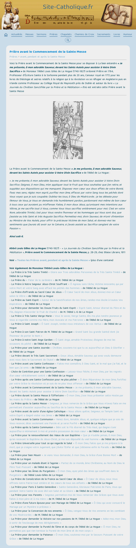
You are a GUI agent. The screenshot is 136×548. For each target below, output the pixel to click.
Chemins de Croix (84, 34)
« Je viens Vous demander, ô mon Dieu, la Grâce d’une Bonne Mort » (80, 455)
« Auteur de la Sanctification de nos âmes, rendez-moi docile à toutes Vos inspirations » (66, 302)
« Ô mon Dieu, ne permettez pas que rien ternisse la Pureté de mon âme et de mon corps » (64, 529)
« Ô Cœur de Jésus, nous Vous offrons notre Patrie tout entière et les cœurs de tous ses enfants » (63, 481)
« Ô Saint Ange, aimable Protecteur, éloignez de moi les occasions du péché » (62, 342)
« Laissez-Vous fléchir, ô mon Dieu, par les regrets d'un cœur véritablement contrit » (65, 374)
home (6, 35)
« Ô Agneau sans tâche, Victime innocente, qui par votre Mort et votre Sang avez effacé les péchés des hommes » (66, 286)
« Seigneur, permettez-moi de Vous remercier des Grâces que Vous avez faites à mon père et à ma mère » (66, 497)
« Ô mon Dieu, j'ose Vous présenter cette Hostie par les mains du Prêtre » (66, 398)
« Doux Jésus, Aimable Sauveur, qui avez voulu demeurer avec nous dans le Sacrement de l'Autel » (65, 358)
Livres (116, 34)
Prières (53, 34)
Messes (29, 34)
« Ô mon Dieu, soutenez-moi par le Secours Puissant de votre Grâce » (66, 537)
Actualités (16, 34)
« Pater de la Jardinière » (40, 280)
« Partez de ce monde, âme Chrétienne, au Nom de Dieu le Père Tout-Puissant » (67, 465)
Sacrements (103, 34)
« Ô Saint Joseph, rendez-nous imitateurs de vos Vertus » (71, 324)
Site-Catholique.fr (68, 7)
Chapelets (66, 34)
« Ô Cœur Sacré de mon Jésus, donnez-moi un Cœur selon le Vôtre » (65, 294)
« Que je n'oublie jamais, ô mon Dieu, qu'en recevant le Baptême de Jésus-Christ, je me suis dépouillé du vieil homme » (65, 437)
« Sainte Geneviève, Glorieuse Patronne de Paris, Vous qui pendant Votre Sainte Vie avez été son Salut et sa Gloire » (65, 489)
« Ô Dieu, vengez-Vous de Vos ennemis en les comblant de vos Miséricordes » (67, 513)
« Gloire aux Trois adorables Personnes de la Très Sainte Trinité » (85, 272)
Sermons (41, 34)
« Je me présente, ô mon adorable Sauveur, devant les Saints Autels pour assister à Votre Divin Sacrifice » (65, 390)
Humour (127, 34)
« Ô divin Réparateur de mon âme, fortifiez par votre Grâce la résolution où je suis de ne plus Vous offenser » (67, 382)
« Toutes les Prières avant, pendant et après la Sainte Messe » (52, 260)
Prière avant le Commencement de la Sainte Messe (47, 52)
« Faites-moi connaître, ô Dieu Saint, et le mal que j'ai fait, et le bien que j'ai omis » (67, 366)
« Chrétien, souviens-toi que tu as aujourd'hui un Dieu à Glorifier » (87, 348)
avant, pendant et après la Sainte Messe (42, 57)
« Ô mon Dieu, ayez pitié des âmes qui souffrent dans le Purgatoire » (64, 473)
